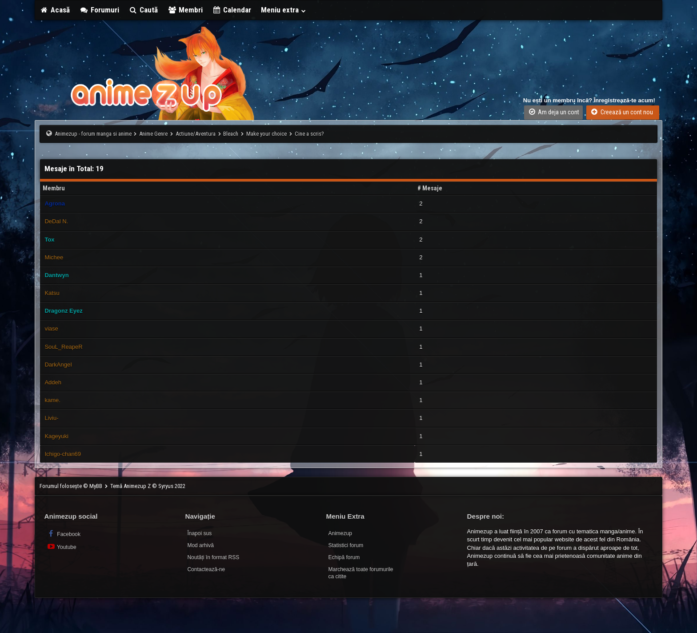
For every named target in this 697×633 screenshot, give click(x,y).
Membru (54, 188)
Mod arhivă (200, 545)
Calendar (232, 9)
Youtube (61, 546)
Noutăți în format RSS (213, 557)
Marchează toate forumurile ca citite (360, 573)
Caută (143, 9)
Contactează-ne (206, 569)
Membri (185, 9)
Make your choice (266, 133)
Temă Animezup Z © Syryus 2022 (147, 486)
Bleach (230, 133)
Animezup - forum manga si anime (93, 133)
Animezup (340, 533)
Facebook (63, 533)
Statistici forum (345, 545)
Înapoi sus (199, 533)
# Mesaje (429, 188)
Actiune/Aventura (196, 133)
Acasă (55, 9)
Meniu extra (283, 9)
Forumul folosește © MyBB (72, 486)
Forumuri (99, 9)
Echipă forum (344, 557)
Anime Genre (153, 133)
